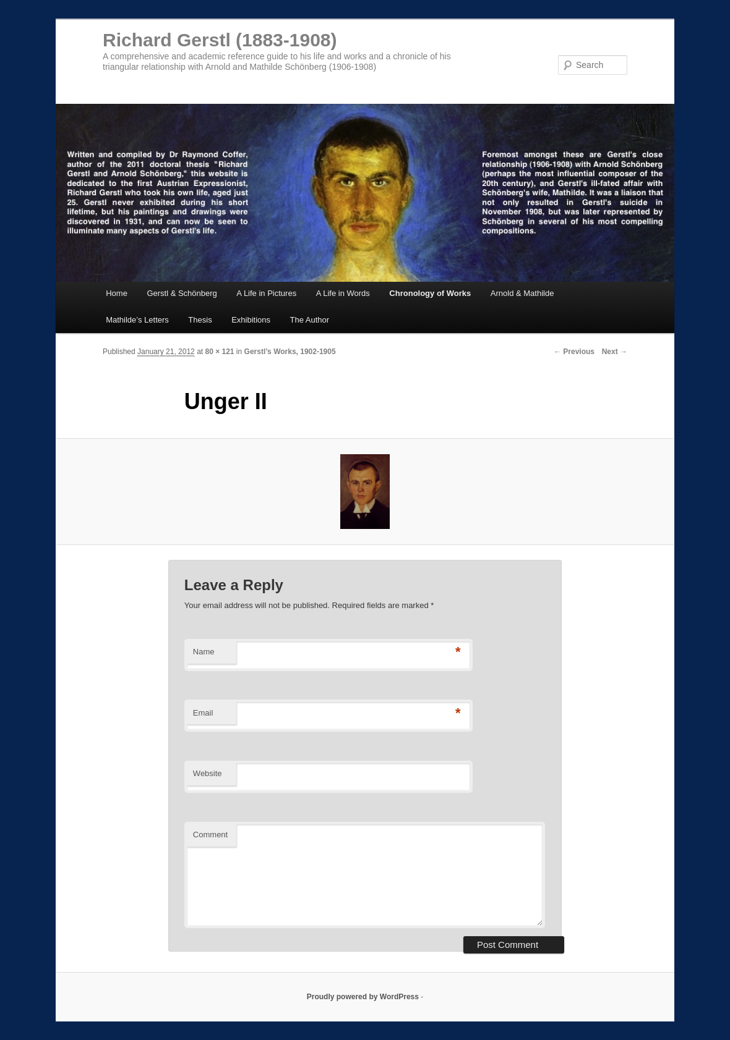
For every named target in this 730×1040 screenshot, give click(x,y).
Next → (614, 351)
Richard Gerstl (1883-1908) (220, 40)
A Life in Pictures (266, 293)
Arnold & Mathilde (522, 293)
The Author (310, 319)
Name (204, 651)
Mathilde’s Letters (137, 319)
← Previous (574, 351)
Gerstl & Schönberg (182, 293)
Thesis (200, 319)
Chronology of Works (430, 293)
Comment (210, 834)
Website (207, 773)
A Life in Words (343, 293)
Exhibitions (250, 319)
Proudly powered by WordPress (363, 996)
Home (116, 293)
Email (203, 712)
